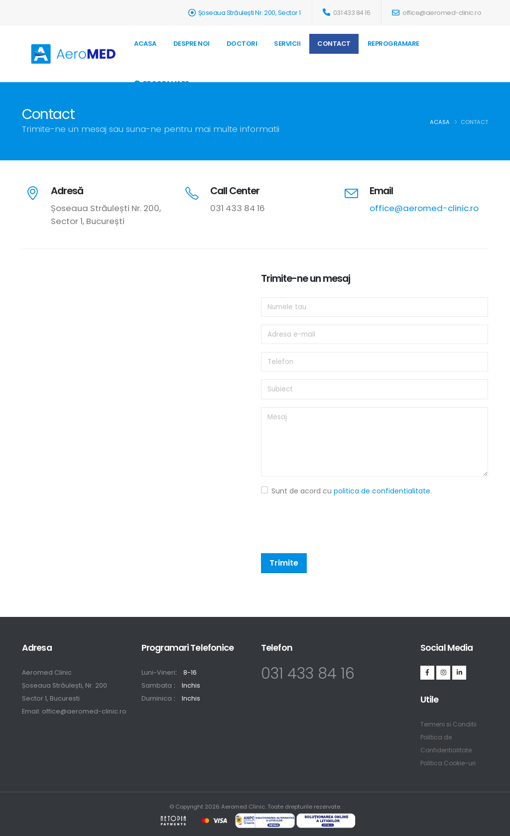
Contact (334, 43)
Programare (161, 83)
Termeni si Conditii (450, 724)
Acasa (145, 43)
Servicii (287, 43)
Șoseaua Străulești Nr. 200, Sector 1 (249, 12)
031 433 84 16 (347, 12)
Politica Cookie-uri (449, 763)
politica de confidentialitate (382, 491)
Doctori (242, 43)
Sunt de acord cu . (351, 491)
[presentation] (336, 525)
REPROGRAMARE (393, 43)
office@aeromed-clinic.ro (436, 12)
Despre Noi (191, 43)
